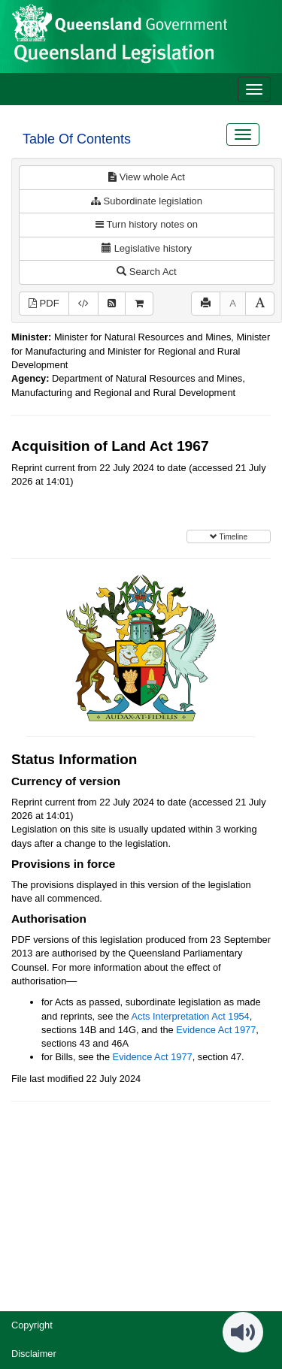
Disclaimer (33, 1353)
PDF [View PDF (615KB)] (44, 303)
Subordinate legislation (146, 201)
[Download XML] (83, 304)
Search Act (146, 271)
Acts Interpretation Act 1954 (191, 1016)
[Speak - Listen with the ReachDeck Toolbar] (243, 1332)
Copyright (32, 1325)
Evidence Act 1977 (216, 1029)
